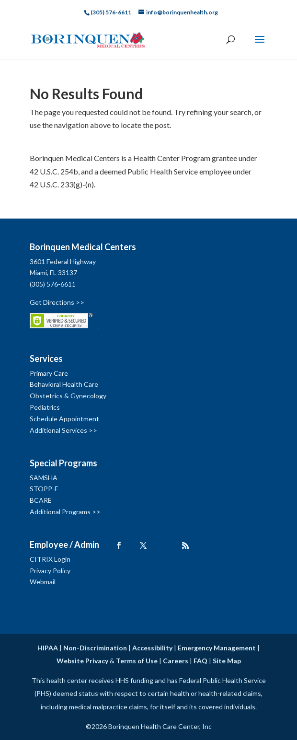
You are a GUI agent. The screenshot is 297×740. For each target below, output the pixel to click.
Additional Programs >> (65, 512)
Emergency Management (217, 648)
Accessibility (152, 648)
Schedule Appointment (64, 419)
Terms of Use (137, 661)
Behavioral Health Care (64, 384)
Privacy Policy (50, 571)
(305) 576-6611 (53, 284)
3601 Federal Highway (63, 261)
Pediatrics (45, 407)
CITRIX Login (50, 559)
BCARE (41, 500)
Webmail (43, 582)
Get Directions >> (57, 302)
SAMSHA (43, 478)
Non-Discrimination (95, 648)
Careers (175, 661)
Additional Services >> (63, 430)
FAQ (200, 661)
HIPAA (47, 648)
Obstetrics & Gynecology (68, 396)
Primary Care (49, 373)
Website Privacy (82, 661)
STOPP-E (44, 489)
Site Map (227, 661)
